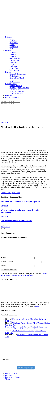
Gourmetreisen (15, 58)
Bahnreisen (13, 52)
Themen (8, 382)
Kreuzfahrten (14, 60)
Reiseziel (8, 37)
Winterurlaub (14, 70)
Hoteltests (8, 95)
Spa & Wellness (15, 90)
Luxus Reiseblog (11, 376)
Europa (12, 45)
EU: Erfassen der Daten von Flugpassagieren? (21, 201)
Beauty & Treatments (17, 92)
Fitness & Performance (18, 93)
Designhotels (14, 76)
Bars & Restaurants (12, 97)
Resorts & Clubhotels (17, 78)
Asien (12, 39)
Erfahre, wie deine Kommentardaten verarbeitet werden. (24, 277)
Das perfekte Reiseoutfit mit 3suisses (16, 220)
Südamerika (14, 47)
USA (11, 49)
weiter (37, 309)
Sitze (18, 193)
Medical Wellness (16, 86)
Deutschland (14, 43)
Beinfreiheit (5, 193)
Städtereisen (14, 66)
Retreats (12, 64)
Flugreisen (13, 56)
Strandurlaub (14, 68)
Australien (13, 41)
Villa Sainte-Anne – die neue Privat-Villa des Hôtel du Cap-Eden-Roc (26, 330)
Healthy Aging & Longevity (19, 88)
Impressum (9, 378)
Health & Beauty (11, 84)
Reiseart (8, 51)
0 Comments (5, 227)
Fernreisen (13, 54)
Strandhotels (14, 80)
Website (3, 268)
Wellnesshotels (15, 82)
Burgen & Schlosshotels (18, 74)
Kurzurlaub (13, 62)
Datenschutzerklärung (12, 380)
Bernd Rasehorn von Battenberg (16, 329)
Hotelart (8, 72)
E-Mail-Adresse (7, 264)
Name (3, 260)
